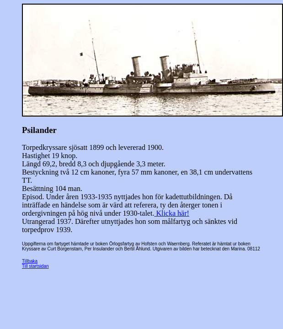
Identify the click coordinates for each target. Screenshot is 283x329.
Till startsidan (35, 266)
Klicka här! (171, 213)
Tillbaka (29, 261)
